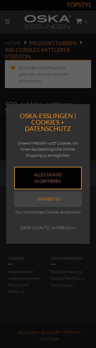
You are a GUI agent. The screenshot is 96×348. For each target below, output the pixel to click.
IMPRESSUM (64, 227)
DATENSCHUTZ (34, 227)
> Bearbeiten (48, 198)
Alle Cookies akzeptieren (48, 178)
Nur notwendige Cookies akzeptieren (48, 211)
